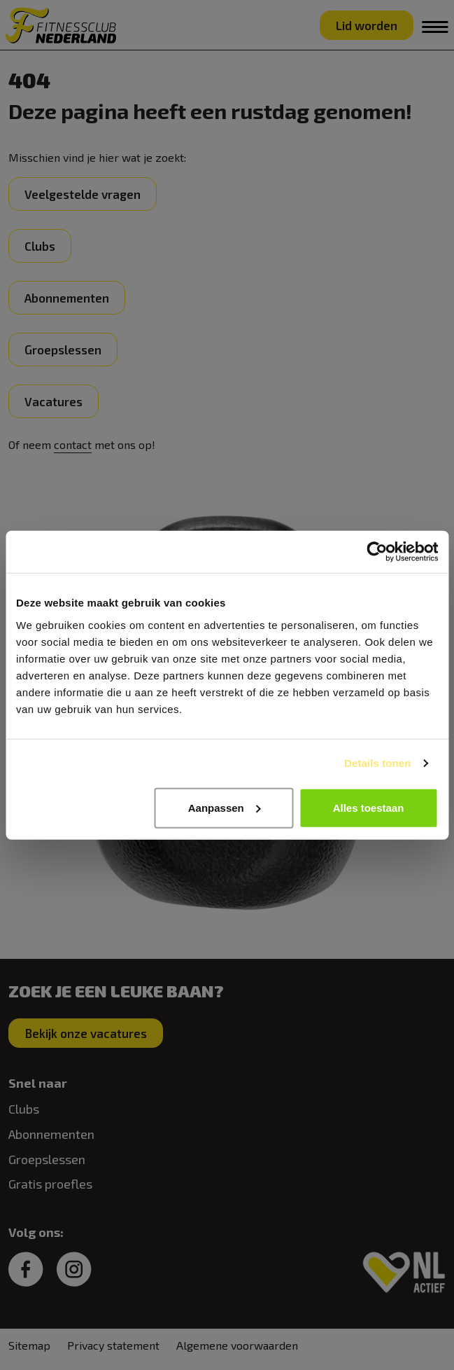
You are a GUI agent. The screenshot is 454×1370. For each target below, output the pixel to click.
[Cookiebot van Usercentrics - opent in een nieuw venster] (376, 551)
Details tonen (377, 763)
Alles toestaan (368, 807)
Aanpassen (224, 807)
